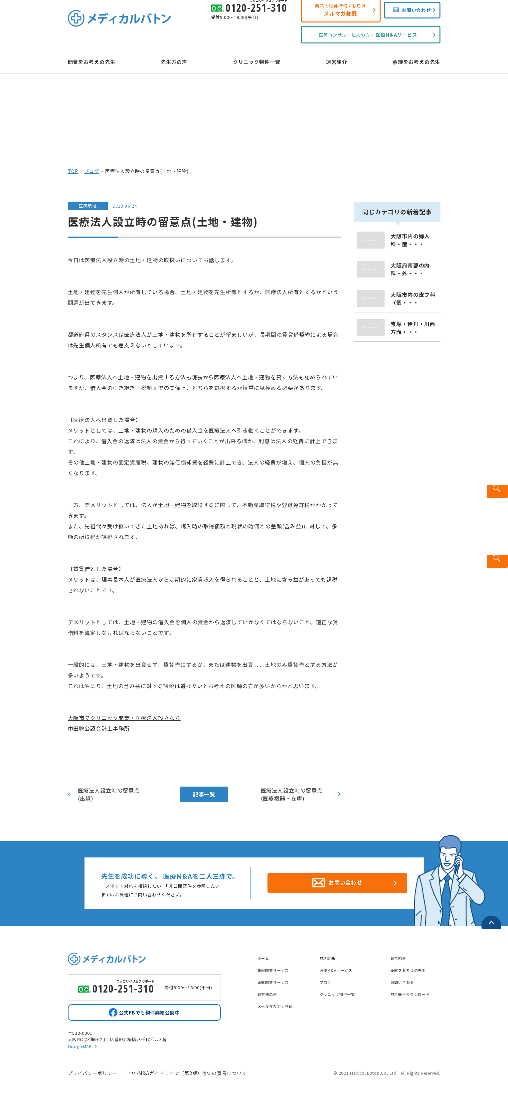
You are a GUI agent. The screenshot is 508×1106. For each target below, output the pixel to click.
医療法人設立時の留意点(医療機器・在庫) (292, 794)
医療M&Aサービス (340, 966)
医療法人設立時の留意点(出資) (109, 794)
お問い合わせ (406, 978)
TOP (73, 171)
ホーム (264, 954)
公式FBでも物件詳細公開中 (149, 1012)
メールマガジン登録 (279, 1002)
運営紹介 (330, 61)
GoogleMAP (81, 1047)
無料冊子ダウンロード (415, 990)
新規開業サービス (277, 966)
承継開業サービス (277, 978)
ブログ (91, 171)
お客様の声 (269, 990)
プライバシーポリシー (93, 1074)
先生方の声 (180, 61)
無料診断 (330, 954)
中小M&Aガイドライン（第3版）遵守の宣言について (187, 1074)
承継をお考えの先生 (404, 61)
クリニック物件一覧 (257, 61)
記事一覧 (204, 794)
